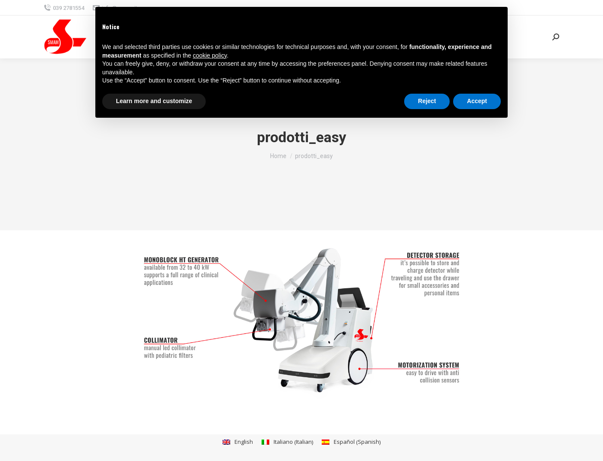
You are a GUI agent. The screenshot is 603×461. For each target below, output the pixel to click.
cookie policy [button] (210, 55)
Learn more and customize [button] (154, 101)
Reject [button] (427, 101)
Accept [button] (477, 101)
